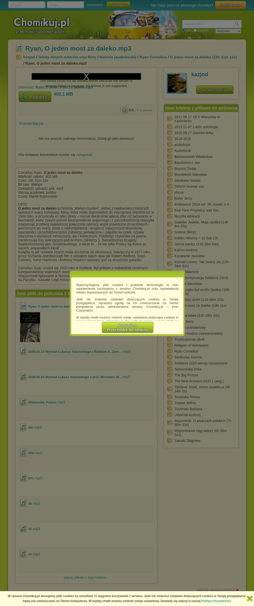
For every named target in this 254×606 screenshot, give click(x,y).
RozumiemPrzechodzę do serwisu (127, 327)
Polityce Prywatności (216, 601)
